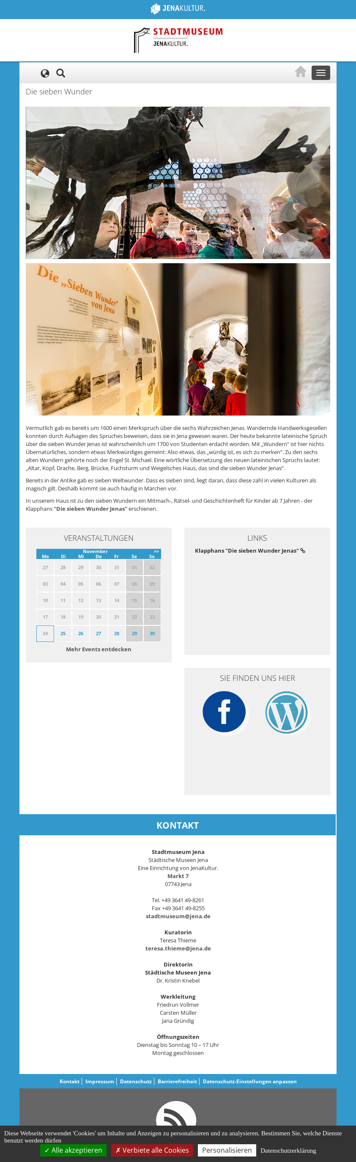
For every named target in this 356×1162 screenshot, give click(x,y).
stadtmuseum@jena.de (178, 916)
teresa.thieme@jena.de (178, 948)
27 (98, 633)
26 (80, 633)
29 (134, 633)
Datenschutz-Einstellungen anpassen (250, 1081)
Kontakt (69, 1081)
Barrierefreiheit (177, 1081)
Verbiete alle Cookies (152, 1150)
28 (116, 633)
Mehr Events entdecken (98, 649)
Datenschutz (136, 1081)
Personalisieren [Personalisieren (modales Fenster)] (227, 1150)
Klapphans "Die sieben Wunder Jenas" (250, 550)
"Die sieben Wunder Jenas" (90, 508)
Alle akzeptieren (73, 1150)
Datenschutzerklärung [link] (288, 1150)
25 (63, 633)
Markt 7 (178, 876)
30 (152, 633)
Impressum (99, 1081)
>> (156, 551)
